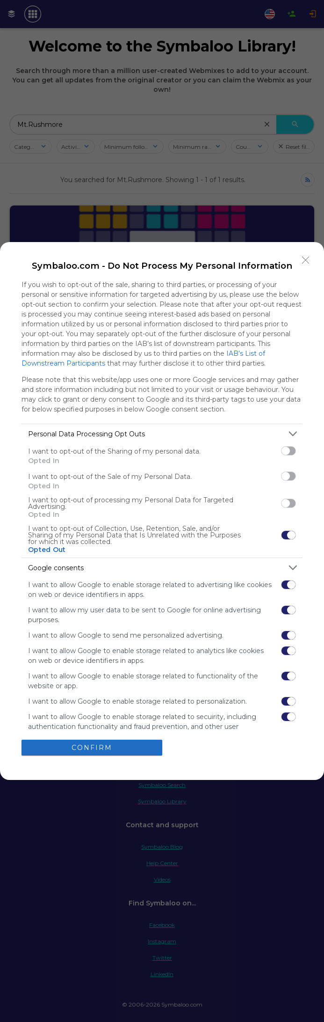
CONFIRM (92, 747)
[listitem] (162, 433)
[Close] (306, 260)
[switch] (288, 451)
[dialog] (162, 511)
